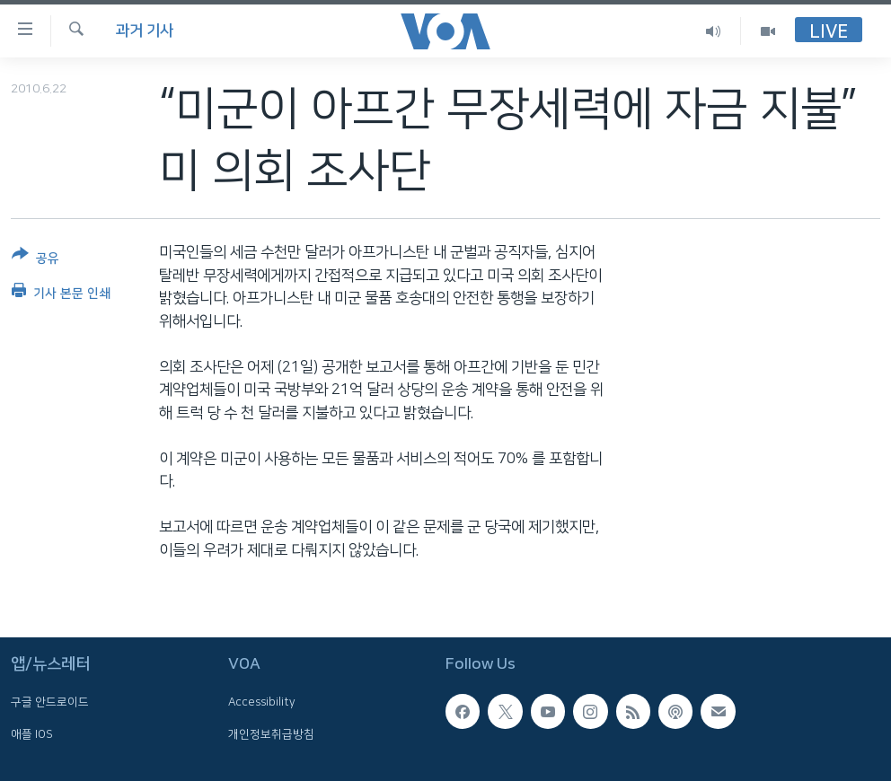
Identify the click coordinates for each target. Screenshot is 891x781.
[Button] (35, 259)
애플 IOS (32, 734)
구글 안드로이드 (50, 703)
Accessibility (262, 703)
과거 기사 (144, 30)
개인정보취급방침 (271, 734)
